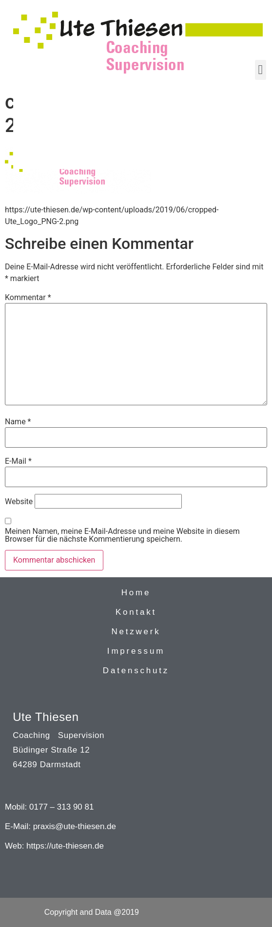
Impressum (136, 651)
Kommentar (28, 298)
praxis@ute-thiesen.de (74, 826)
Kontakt (136, 612)
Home (136, 592)
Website (19, 502)
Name (18, 422)
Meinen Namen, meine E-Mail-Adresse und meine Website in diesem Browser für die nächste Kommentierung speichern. (122, 535)
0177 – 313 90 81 (61, 807)
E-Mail (18, 461)
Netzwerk (135, 631)
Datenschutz (136, 670)
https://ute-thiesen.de (65, 846)
